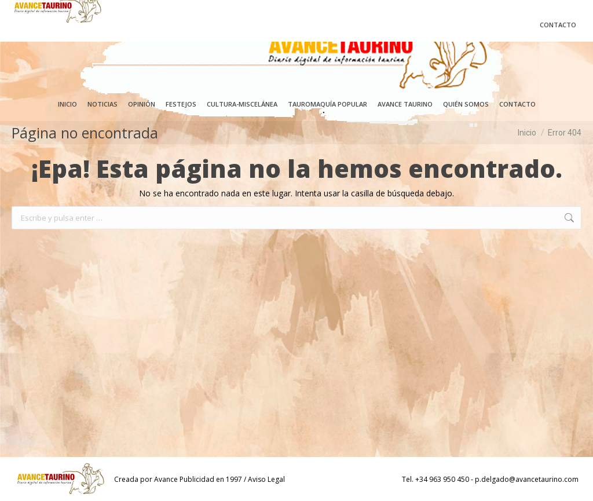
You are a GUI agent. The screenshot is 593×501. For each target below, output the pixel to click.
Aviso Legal (266, 479)
